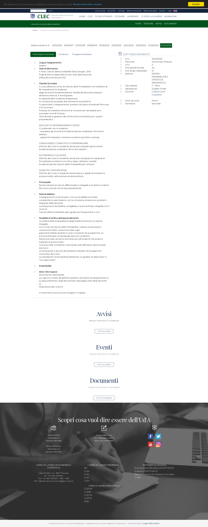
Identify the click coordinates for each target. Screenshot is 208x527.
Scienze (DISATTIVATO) (146, 471)
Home (82, 16)
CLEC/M (88, 495)
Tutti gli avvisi (104, 331)
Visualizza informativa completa (87, 4)
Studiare (120, 16)
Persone (148, 23)
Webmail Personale (134, 11)
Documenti (170, 23)
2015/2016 (57, 45)
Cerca (50, 11)
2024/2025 (166, 45)
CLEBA (87, 491)
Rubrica (162, 11)
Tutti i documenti (104, 398)
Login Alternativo (151, 523)
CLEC (90, 16)
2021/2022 (129, 45)
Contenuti (63, 54)
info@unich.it (106, 435)
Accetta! (196, 4)
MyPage (121, 11)
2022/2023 (141, 45)
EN (175, 10)
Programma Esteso (82, 54)
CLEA (87, 471)
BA (85, 468)
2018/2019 (92, 45)
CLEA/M (88, 488)
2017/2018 (80, 45)
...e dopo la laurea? (151, 16)
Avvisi (159, 23)
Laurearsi (132, 16)
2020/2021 (116, 45)
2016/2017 (68, 45)
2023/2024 (153, 45)
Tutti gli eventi (104, 364)
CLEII (86, 480)
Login (170, 11)
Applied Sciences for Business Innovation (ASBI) (155, 476)
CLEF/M (88, 498)
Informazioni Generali (43, 54)
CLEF (86, 477)
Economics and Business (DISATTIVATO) (154, 468)
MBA (86, 501)
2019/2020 (104, 45)
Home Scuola (100, 11)
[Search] (38, 10)
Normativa (170, 16)
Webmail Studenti (150, 11)
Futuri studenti (104, 16)
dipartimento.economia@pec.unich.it (56, 481)
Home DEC (111, 11)
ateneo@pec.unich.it (106, 438)
